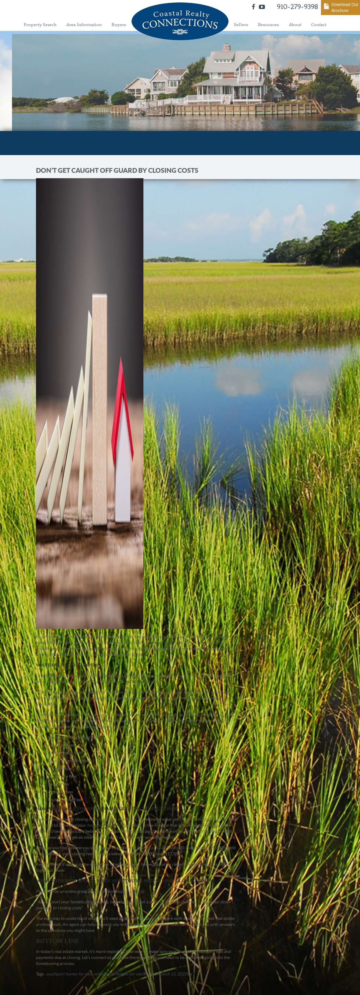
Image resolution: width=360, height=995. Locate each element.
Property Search (40, 24)
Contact (318, 24)
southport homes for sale (69, 974)
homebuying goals (103, 825)
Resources (268, 24)
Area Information (84, 24)
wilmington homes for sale (118, 974)
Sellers (241, 24)
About (295, 24)
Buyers (119, 24)
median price (149, 847)
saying (138, 891)
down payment (159, 642)
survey (197, 642)
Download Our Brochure (345, 7)
